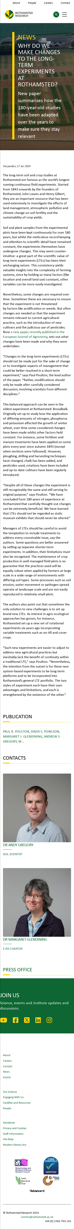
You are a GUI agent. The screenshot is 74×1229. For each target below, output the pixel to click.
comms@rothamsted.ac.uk (37, 1216)
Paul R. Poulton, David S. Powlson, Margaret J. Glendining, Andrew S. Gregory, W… (32, 736)
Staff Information (13, 1133)
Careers (48, 2)
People (32, 2)
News (6, 1071)
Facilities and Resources (17, 1102)
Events (7, 1077)
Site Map (8, 1139)
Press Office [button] (17, 969)
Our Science (10, 1091)
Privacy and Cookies (14, 1128)
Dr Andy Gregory (18, 844)
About (16, 2)
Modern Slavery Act (14, 1144)
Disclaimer (9, 1122)
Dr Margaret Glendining (25, 939)
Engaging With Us (13, 1097)
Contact (65, 2)
